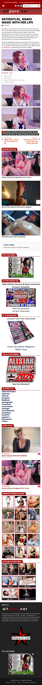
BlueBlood (6, 400)
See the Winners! (21, 370)
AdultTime (6, 394)
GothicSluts (6, 413)
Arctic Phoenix (7, 457)
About (8, 682)
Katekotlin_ (5, 29)
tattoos (32, 134)
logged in (14, 247)
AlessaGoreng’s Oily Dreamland (13, 237)
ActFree (7, 25)
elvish (7, 134)
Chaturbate (6, 404)
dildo (35, 132)
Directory (33, 682)
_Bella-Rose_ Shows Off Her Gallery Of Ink (11, 140)
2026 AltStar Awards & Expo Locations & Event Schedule (21, 285)
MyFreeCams (7, 419)
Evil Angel (5, 408)
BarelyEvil (5, 398)
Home (3, 16)
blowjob (8, 132)
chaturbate (14, 132)
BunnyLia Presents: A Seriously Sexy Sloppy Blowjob (30, 140)
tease (37, 134)
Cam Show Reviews (10, 16)
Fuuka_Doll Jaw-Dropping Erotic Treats (16, 177)
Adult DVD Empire (9, 391)
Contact (13, 682)
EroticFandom (7, 406)
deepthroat (29, 132)
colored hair (22, 132)
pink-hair (26, 134)
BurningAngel (7, 402)
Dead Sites (25, 682)
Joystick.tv (6, 417)
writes (7, 73)
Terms (19, 682)
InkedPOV (5, 415)
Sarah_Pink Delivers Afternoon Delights (17, 207)
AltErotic (5, 396)
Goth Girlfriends (8, 410)
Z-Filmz (4, 421)
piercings (20, 134)
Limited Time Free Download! (21, 318)
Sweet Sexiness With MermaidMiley (14, 456)
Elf (3, 134)
